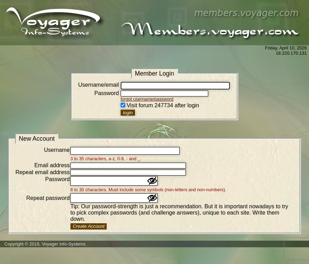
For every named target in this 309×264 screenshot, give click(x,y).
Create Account (88, 226)
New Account (37, 138)
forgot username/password (147, 99)
